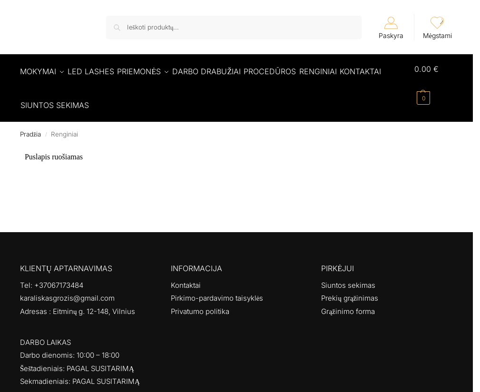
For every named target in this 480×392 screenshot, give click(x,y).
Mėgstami (437, 27)
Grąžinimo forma (347, 301)
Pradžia (30, 124)
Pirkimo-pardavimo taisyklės (217, 288)
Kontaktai (186, 275)
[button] (436, 83)
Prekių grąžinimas (349, 288)
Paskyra (391, 27)
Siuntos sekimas (348, 275)
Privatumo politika (200, 301)
